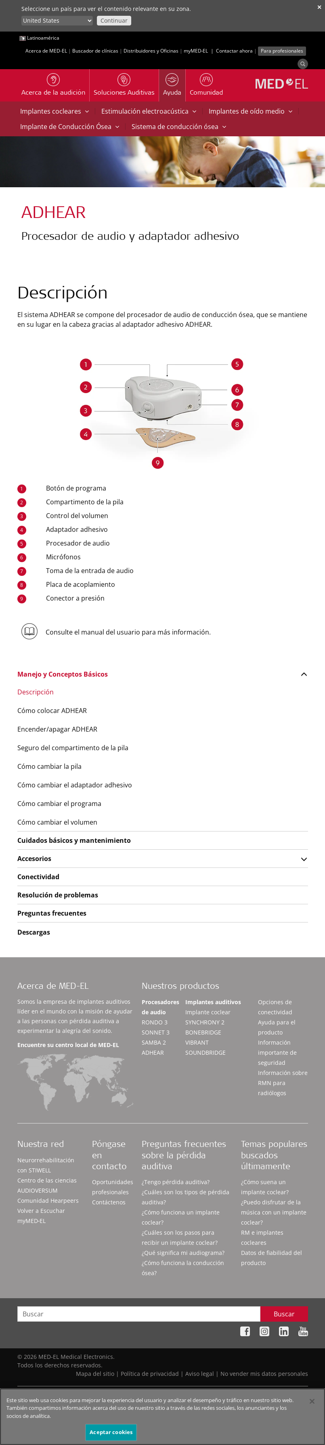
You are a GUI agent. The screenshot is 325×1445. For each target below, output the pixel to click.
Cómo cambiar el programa (59, 803)
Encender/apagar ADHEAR (57, 729)
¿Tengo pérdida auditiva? (176, 1182)
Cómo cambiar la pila (49, 766)
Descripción (35, 692)
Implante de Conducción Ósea (69, 126)
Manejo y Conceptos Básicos (62, 674)
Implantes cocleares (54, 111)
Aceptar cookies (111, 1433)
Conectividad (38, 876)
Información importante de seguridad (277, 1052)
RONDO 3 (155, 1022)
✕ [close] (319, 7)
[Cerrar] (312, 1402)
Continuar (114, 20)
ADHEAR (153, 1052)
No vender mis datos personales (264, 1373)
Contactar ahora (234, 50)
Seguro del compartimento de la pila (72, 747)
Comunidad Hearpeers (48, 1200)
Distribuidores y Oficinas (151, 50)
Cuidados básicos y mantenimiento (74, 840)
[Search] (303, 64)
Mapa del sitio (95, 1373)
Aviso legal (199, 1373)
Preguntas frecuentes (51, 913)
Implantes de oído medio (250, 111)
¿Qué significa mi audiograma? (183, 1253)
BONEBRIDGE (203, 1032)
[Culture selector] (57, 20)
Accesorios (34, 858)
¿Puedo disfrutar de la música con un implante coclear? (273, 1212)
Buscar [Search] (284, 1314)
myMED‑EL (196, 50)
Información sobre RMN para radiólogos (283, 1083)
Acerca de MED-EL (46, 50)
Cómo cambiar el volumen (57, 822)
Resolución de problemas (57, 895)
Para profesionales (282, 50)
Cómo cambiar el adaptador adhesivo (74, 785)
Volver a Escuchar (41, 1210)
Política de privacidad (150, 1373)
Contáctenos (109, 1202)
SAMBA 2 (154, 1042)
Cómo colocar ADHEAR (52, 710)
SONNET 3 (156, 1032)
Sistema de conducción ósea (179, 126)
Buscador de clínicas (95, 50)
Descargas (33, 932)
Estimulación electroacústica (148, 111)
